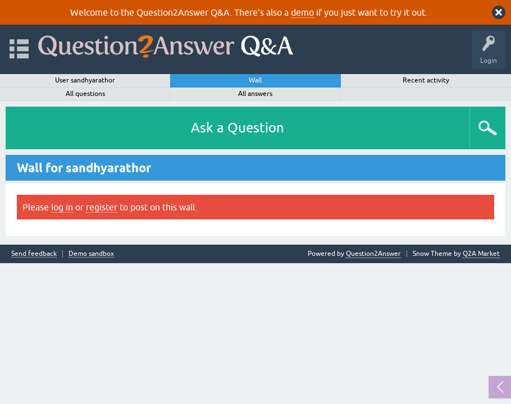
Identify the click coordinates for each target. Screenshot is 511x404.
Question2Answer (373, 254)
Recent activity (426, 80)
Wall (255, 80)
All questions (85, 94)
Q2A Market (481, 254)
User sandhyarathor (85, 80)
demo (302, 12)
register (101, 207)
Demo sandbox (91, 254)
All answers (255, 94)
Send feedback (34, 254)
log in (62, 207)
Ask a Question (237, 127)
